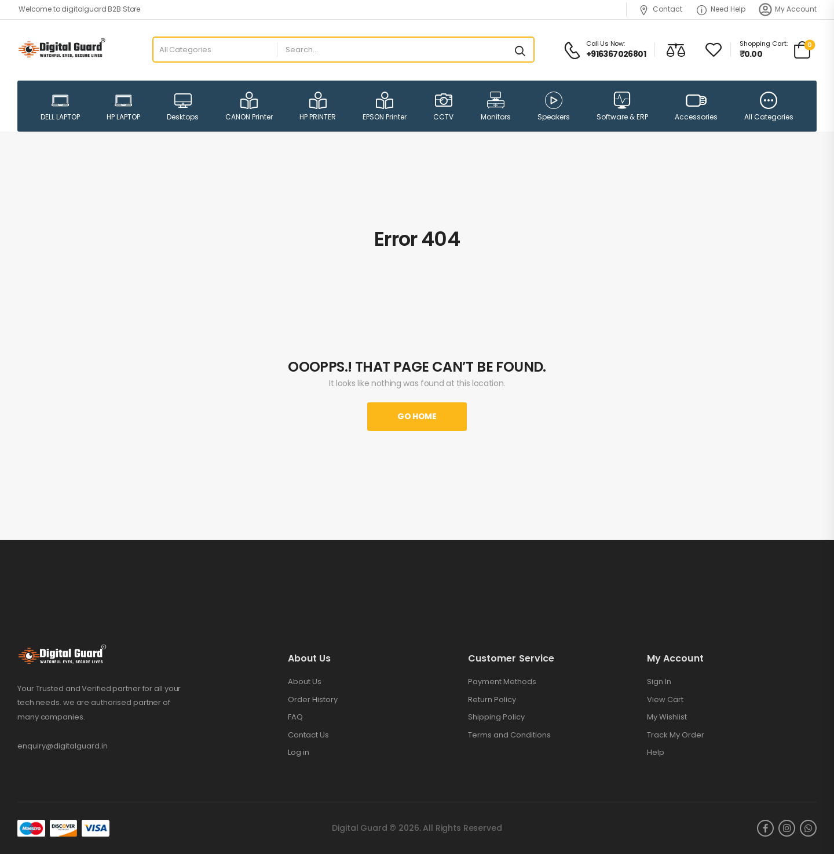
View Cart (665, 699)
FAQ (295, 717)
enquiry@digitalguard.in (62, 745)
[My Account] (765, 9)
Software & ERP (622, 107)
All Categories (768, 107)
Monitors (496, 107)
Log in (298, 752)
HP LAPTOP (123, 107)
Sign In (659, 681)
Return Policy (492, 699)
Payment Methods (502, 681)
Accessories (696, 105)
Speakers (553, 107)
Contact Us (308, 735)
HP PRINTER (317, 107)
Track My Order (675, 735)
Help (655, 752)
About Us (304, 681)
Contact (660, 9)
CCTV (443, 107)
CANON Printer (249, 107)
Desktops (183, 107)
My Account (796, 9)
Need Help (721, 9)
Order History (313, 699)
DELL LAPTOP (60, 107)
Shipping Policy (496, 717)
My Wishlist (667, 717)
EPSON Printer (385, 107)
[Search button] (520, 50)
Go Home (417, 416)
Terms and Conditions (509, 735)
